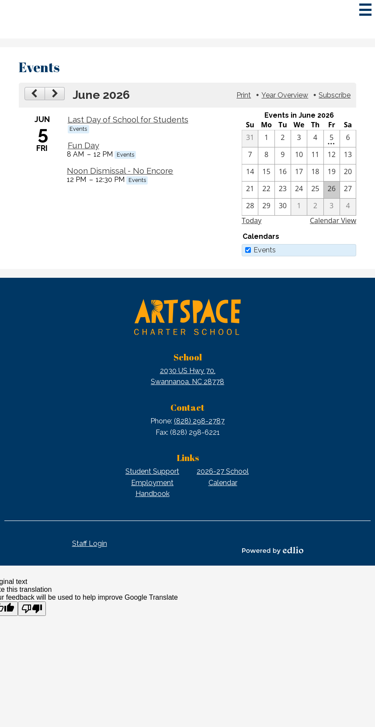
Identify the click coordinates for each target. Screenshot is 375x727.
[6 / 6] (347, 139)
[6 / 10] (299, 156)
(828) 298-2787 (199, 421)
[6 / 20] (347, 173)
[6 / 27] (347, 190)
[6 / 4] (315, 139)
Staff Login (89, 543)
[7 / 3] (331, 207)
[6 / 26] (331, 190)
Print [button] (243, 95)
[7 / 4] (347, 207)
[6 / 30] (282, 207)
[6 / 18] (315, 173)
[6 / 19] (331, 173)
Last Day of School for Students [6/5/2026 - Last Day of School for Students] (128, 119)
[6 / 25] (315, 190)
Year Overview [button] (284, 95)
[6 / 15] (266, 173)
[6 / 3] (299, 139)
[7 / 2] (315, 207)
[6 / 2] (282, 139)
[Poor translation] (32, 608)
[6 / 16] (282, 173)
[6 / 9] (282, 156)
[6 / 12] (331, 156)
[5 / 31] (250, 139)
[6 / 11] (315, 156)
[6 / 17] (299, 173)
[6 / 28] (250, 207)
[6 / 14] (250, 173)
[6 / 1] (266, 139)
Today (251, 220)
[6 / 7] (250, 156)
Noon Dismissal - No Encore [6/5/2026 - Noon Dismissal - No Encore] (120, 170)
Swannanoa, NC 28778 (187, 375)
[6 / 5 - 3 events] (331, 139)
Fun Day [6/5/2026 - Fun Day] (83, 145)
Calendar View (333, 220)
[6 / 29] (266, 207)
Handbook (152, 493)
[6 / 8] (266, 156)
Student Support (152, 471)
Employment (152, 483)
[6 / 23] (282, 190)
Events (264, 250)
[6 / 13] (347, 156)
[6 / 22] (266, 190)
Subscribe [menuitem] (335, 95)
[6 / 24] (299, 190)
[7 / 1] (299, 207)
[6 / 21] (250, 190)
